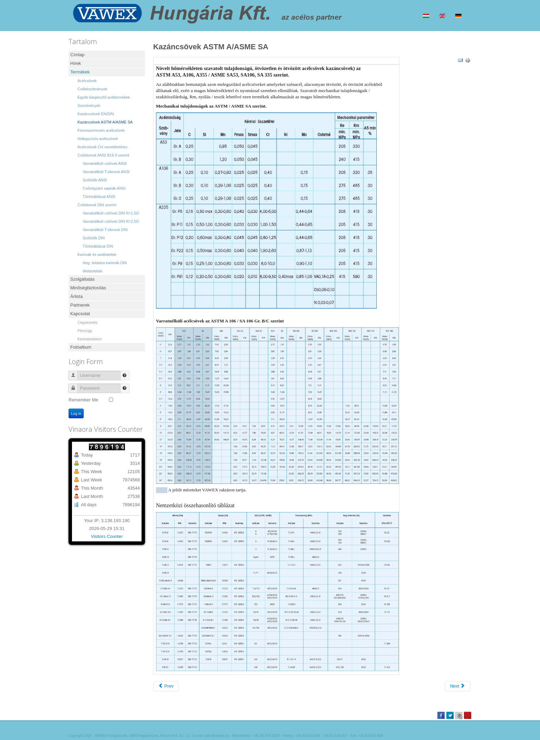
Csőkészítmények (92, 89)
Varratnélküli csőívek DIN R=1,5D (111, 213)
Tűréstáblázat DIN (98, 246)
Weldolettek (92, 271)
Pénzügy (84, 331)
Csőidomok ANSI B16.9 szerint (103, 155)
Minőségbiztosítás (88, 287)
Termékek (80, 71)
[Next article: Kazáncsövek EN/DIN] (457, 686)
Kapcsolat (80, 313)
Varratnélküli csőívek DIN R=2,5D (111, 221)
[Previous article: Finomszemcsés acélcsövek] (166, 686)
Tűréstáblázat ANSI (99, 196)
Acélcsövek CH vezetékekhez (102, 147)
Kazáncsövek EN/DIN (95, 114)
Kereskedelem (89, 339)
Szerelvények (88, 105)
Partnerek (80, 305)
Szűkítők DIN (94, 238)
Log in (76, 413)
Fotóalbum (80, 347)
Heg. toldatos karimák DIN (105, 263)
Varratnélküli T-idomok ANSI (106, 172)
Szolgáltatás (82, 279)
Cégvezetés (87, 322)
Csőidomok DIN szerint (96, 205)
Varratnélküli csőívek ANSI (105, 163)
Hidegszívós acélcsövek (97, 139)
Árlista (76, 296)
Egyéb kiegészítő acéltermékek (103, 97)
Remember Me (83, 399)
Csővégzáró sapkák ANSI (104, 188)
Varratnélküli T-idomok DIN (105, 230)
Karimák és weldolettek (96, 254)
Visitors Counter (107, 536)
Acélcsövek (87, 81)
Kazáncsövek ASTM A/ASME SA (105, 122)
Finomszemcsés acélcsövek (101, 130)
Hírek (75, 63)
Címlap (77, 54)
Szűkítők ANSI (95, 180)
